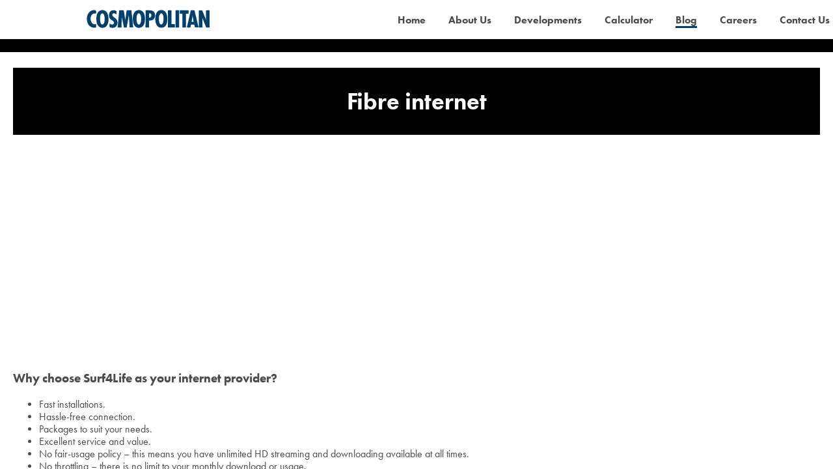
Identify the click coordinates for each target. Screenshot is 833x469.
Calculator (629, 20)
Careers (738, 20)
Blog (686, 20)
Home (412, 20)
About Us (469, 20)
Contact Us (805, 20)
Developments (548, 20)
